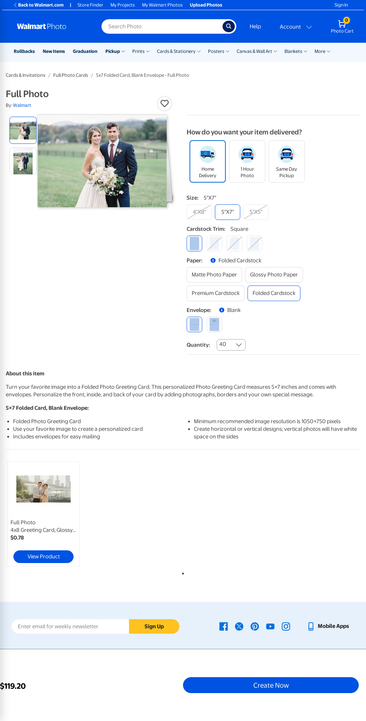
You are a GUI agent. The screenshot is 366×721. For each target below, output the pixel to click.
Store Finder (90, 5)
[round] (214, 243)
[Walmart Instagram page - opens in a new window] (286, 626)
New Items (54, 51)
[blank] (194, 324)
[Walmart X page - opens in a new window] (239, 626)
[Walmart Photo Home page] (51, 26)
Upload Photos (206, 5)
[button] (164, 104)
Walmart (22, 105)
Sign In (341, 5)
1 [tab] (181, 572)
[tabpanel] (65, 513)
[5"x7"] (227, 212)
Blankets (293, 51)
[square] (194, 243)
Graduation (85, 51)
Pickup (112, 51)
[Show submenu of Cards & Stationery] (199, 50)
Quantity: (198, 345)
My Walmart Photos (162, 5)
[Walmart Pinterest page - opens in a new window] (254, 626)
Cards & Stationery (176, 51)
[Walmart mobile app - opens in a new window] (328, 626)
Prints (138, 51)
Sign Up (154, 626)
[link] (43, 514)
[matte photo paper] (214, 275)
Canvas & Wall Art (254, 51)
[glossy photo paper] (274, 275)
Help (255, 26)
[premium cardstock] (216, 293)
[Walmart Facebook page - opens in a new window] (223, 626)
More (320, 51)
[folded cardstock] (274, 293)
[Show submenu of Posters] (227, 50)
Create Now (271, 685)
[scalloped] (254, 243)
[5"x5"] (256, 212)
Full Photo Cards (70, 75)
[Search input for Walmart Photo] (161, 26)
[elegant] (234, 243)
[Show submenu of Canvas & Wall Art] (275, 50)
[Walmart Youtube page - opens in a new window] (270, 626)
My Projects (123, 5)
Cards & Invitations (25, 75)
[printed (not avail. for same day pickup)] (214, 324)
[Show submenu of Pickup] (123, 50)
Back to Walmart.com (38, 5)
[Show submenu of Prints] (148, 50)
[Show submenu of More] (329, 50)
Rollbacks (24, 51)
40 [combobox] (222, 344)
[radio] (23, 130)
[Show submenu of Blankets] (305, 50)
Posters (216, 51)
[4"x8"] (199, 212)
